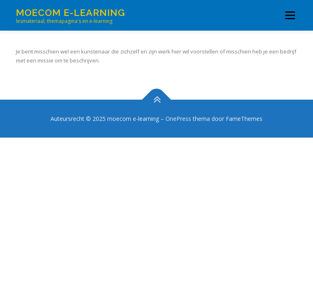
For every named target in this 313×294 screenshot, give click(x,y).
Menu (290, 15)
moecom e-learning (70, 12)
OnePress (178, 118)
